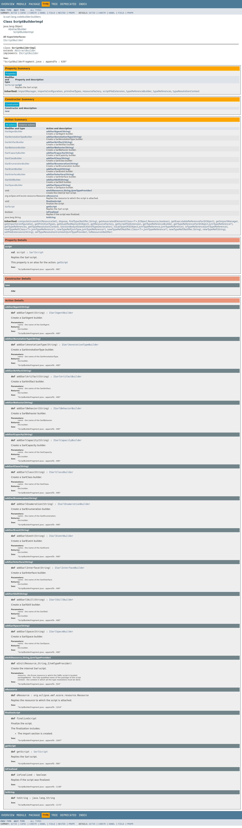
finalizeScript (53, 203)
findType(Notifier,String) (83, 222)
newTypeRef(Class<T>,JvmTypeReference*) (29, 231)
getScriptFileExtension (128, 225)
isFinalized (52, 213)
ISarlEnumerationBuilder (17, 165)
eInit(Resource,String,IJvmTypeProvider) (69, 192)
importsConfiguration (50, 92)
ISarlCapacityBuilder (15, 154)
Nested (61, 13)
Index (83, 4)
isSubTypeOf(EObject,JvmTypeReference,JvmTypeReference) (149, 228)
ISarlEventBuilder (13, 170)
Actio (14, 13)
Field (52, 13)
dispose (63, 222)
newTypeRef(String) (214, 231)
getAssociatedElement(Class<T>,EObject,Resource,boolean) (134, 222)
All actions (11, 126)
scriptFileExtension (114, 92)
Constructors (12, 106)
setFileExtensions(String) (18, 233)
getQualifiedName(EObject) (73, 225)
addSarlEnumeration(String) (62, 165)
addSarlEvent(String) (58, 170)
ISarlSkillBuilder (13, 181)
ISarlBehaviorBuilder (15, 149)
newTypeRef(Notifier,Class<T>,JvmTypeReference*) (137, 231)
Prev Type (6, 10)
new (7, 113)
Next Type (19, 10)
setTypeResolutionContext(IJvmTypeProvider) (61, 233)
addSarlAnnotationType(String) (64, 138)
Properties (11, 75)
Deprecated (68, 4)
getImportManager (227, 222)
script (18, 86)
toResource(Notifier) (100, 233)
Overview (7, 4)
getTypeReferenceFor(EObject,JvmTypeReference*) (203, 225)
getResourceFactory (102, 225)
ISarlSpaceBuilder (14, 187)
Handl (43, 13)
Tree (54, 4)
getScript (51, 208)
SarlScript (10, 86)
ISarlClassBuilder (13, 160)
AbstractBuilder (17, 29)
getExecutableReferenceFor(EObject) (192, 222)
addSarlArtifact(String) (59, 144)
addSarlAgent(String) (58, 133)
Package (34, 4)
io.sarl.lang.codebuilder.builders (22, 16)
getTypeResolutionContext (43, 228)
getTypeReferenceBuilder (157, 225)
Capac (23, 13)
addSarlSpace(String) (58, 187)
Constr (32, 13)
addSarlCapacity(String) (59, 154)
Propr (72, 13)
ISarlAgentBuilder (13, 133)
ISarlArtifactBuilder (14, 144)
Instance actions (27, 126)
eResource (52, 197)
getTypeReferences (15, 228)
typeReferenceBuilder (138, 92)
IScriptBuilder (13, 40)
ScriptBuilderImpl (23, 32)
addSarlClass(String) (58, 160)
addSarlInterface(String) (60, 176)
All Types (35, 10)
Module (21, 4)
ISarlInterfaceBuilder (15, 176)
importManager (27, 92)
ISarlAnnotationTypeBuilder (18, 138)
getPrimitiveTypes (45, 225)
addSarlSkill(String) (57, 181)
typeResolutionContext (186, 92)
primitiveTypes (72, 92)
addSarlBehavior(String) (60, 149)
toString (51, 219)
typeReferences (162, 92)
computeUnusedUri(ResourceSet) (37, 222)
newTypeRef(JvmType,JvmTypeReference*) (81, 231)
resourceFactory (92, 92)
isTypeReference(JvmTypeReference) (206, 228)
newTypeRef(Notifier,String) (185, 231)
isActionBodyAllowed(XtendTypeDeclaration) (86, 228)
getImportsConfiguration (18, 225)
